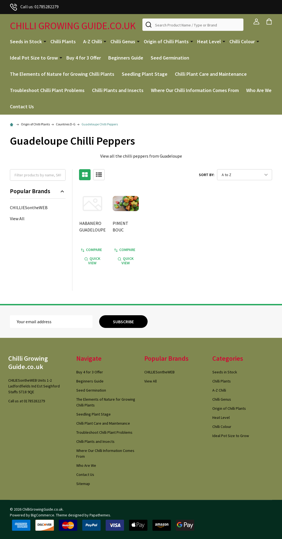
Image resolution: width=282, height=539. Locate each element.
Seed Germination (170, 58)
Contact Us (22, 106)
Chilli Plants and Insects (117, 90)
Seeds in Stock (26, 41)
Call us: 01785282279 (34, 6)
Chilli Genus (122, 41)
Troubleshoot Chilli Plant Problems (47, 90)
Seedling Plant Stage (144, 74)
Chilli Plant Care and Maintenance (211, 74)
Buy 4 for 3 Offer (83, 58)
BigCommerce (42, 515)
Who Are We (259, 90)
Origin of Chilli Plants (166, 41)
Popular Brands (38, 191)
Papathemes (100, 515)
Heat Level (209, 41)
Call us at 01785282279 (26, 400)
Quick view (92, 260)
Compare (91, 249)
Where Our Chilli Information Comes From (195, 90)
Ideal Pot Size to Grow (34, 58)
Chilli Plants (63, 41)
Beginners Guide (125, 58)
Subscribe (123, 321)
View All (17, 218)
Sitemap (83, 483)
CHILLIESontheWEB (29, 207)
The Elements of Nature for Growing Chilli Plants (62, 74)
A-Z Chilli (92, 41)
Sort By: (207, 174)
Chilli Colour (242, 41)
